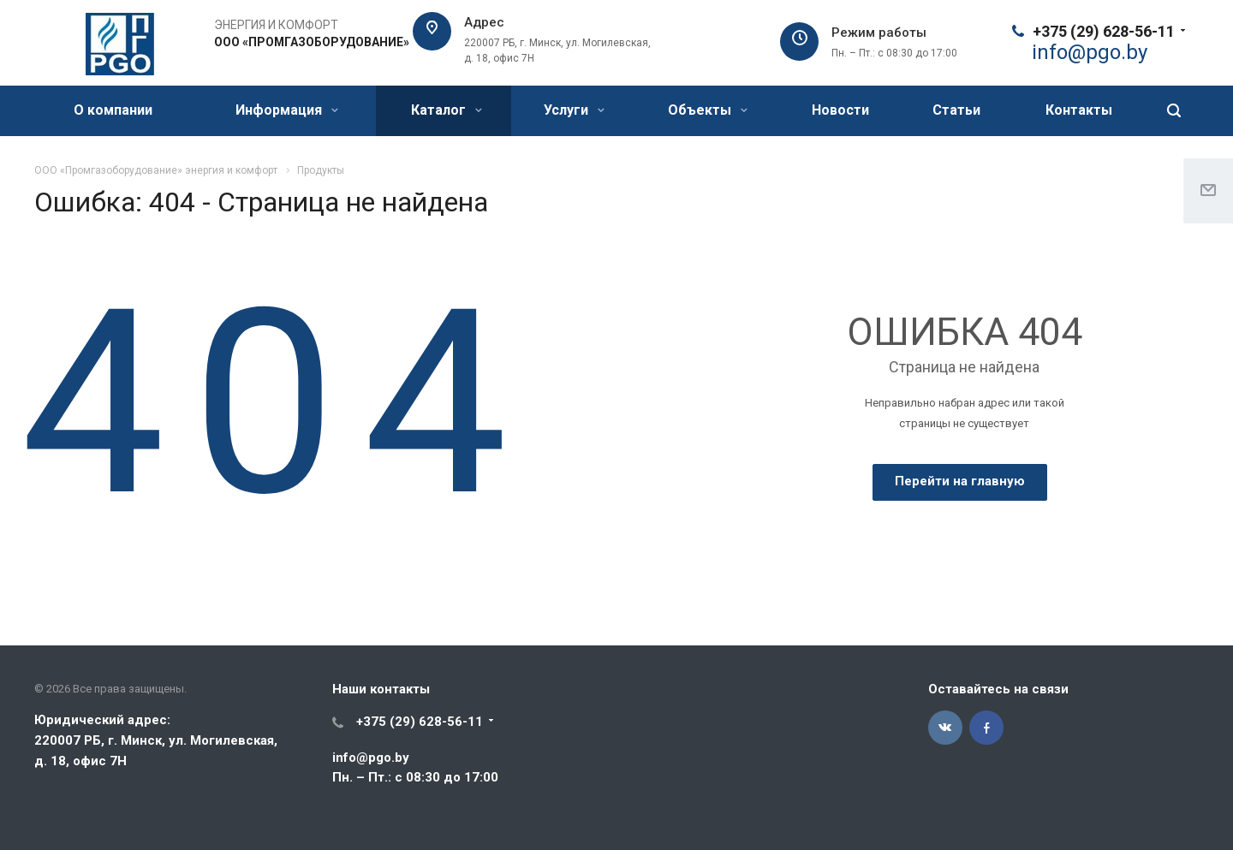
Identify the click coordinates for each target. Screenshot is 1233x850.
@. (1089, 52)
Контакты (1078, 110)
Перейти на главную (960, 481)
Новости (840, 110)
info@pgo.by (370, 757)
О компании (113, 110)
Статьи (956, 110)
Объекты (708, 110)
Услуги (574, 110)
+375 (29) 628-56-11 (1104, 31)
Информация (286, 110)
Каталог (446, 110)
